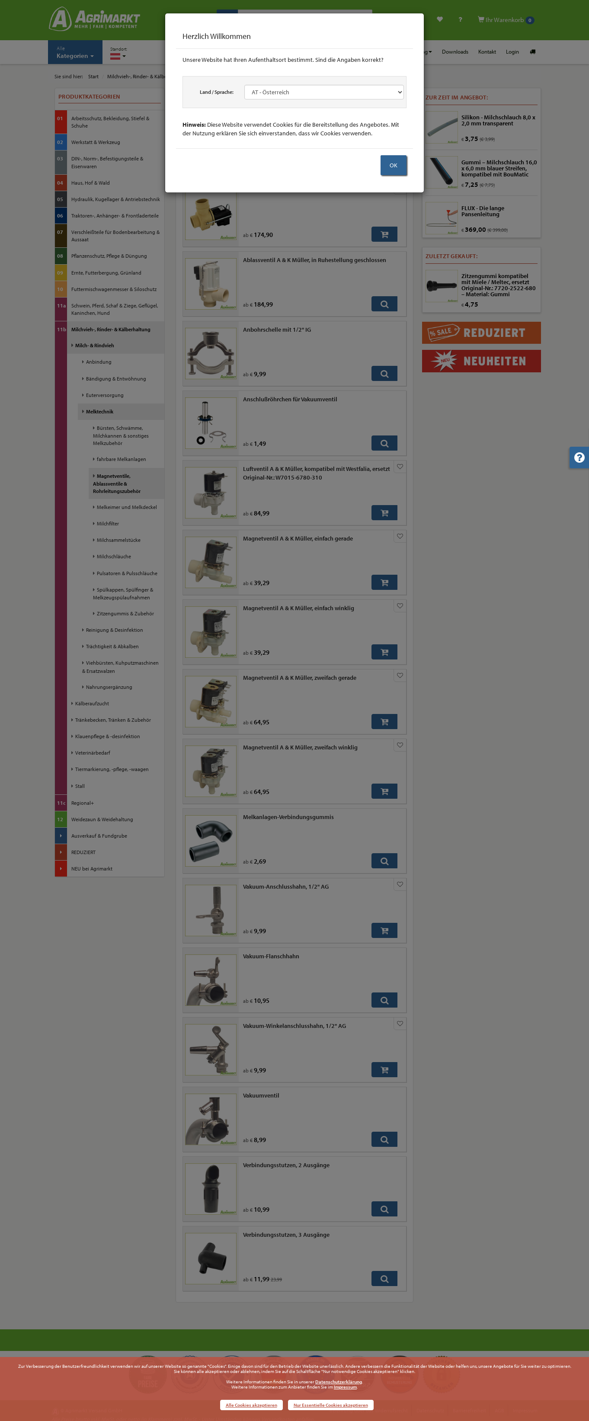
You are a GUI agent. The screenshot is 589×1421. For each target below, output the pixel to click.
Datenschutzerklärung (338, 1382)
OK (393, 165)
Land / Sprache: (217, 92)
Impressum (345, 1387)
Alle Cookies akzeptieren (251, 1405)
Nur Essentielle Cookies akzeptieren (331, 1405)
